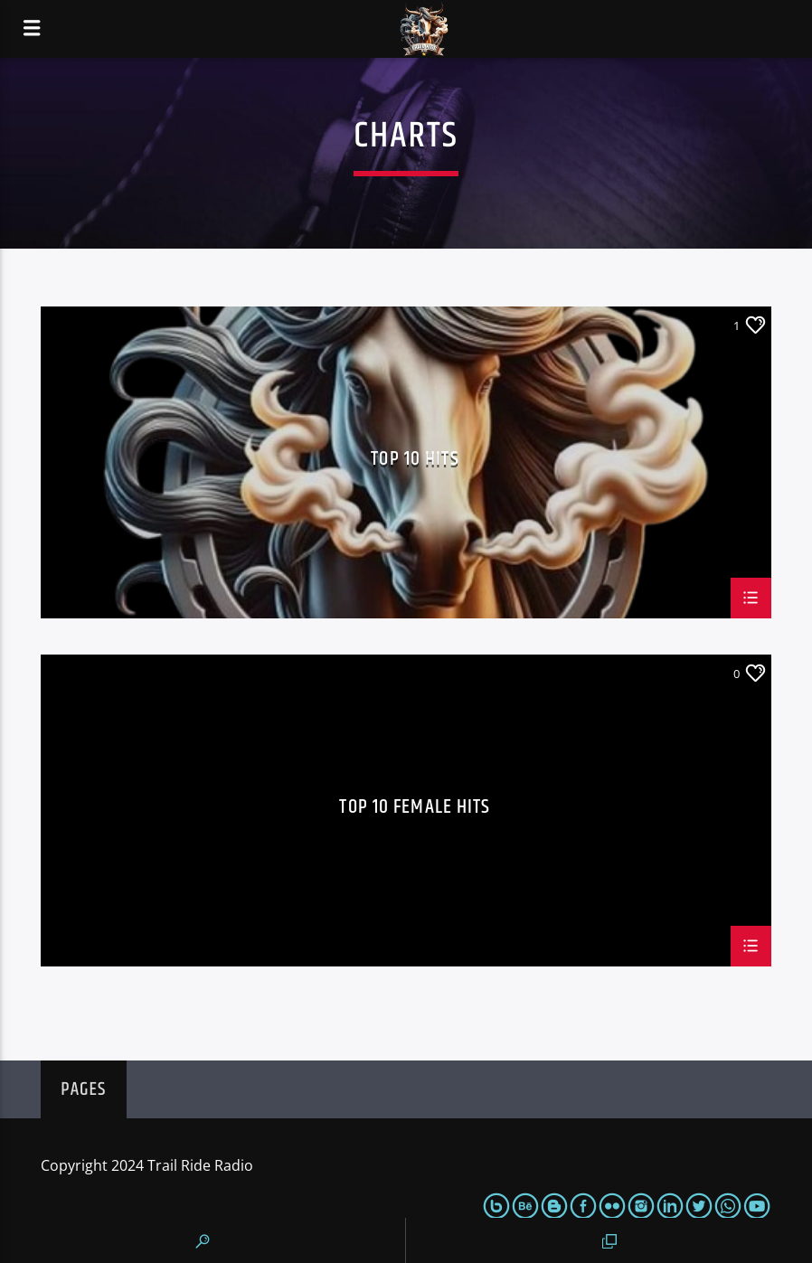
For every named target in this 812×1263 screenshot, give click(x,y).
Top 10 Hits (414, 461)
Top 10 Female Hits (414, 809)
